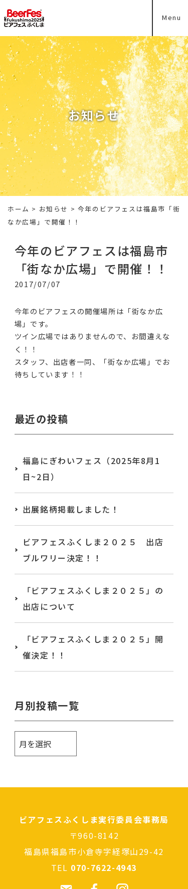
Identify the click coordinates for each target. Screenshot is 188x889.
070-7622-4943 (104, 867)
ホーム (19, 208)
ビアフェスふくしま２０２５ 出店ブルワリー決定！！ (93, 550)
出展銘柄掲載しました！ (71, 509)
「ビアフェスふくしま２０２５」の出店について (93, 598)
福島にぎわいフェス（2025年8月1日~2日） (91, 469)
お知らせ (53, 208)
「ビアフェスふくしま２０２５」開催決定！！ (93, 647)
